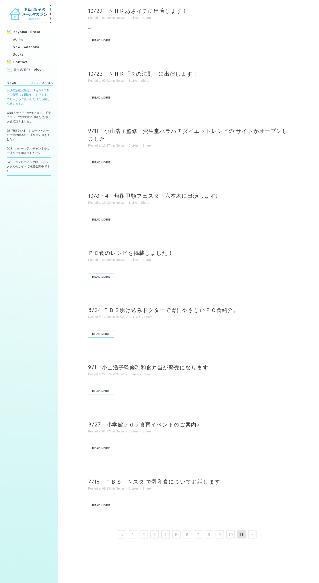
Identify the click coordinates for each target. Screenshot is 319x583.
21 (134, 317)
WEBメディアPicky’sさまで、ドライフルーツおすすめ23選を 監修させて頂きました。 (29, 117)
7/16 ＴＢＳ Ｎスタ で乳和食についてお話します (154, 482)
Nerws (120, 17)
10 (230, 535)
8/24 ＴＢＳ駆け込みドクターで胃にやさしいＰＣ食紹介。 (163, 310)
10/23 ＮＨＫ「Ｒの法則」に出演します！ (143, 74)
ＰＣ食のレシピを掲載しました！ (130, 253)
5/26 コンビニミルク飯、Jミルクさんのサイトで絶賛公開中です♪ (28, 166)
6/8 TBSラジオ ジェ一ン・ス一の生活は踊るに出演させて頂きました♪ (28, 135)
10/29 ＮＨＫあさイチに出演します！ (138, 11)
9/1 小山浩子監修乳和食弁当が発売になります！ (151, 368)
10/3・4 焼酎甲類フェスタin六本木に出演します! (152, 196)
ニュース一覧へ (42, 83)
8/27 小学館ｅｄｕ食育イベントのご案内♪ (143, 425)
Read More (101, 40)
